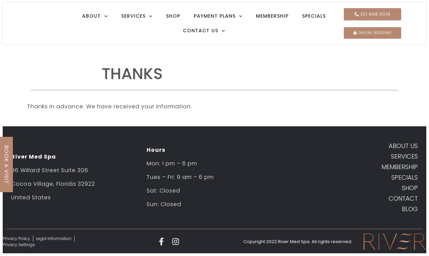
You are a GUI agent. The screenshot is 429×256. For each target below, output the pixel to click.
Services (136, 16)
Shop (173, 16)
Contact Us (204, 31)
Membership (272, 16)
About (95, 16)
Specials (314, 16)
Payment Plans (218, 16)
